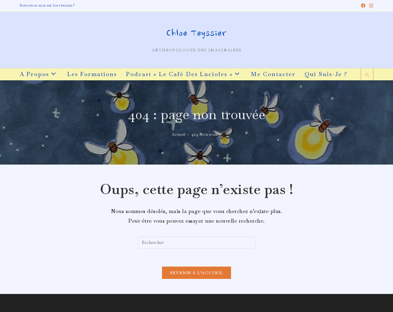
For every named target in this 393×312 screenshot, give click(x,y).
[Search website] (367, 75)
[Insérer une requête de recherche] (196, 242)
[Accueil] (178, 134)
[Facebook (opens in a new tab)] (363, 6)
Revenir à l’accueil (196, 272)
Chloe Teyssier (196, 34)
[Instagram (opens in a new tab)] (370, 6)
